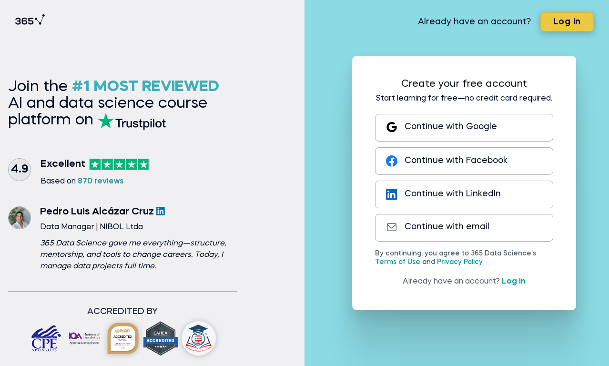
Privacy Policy (460, 262)
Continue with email (437, 227)
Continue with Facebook (447, 161)
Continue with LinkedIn (443, 194)
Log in (567, 22)
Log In (514, 281)
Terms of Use (397, 262)
